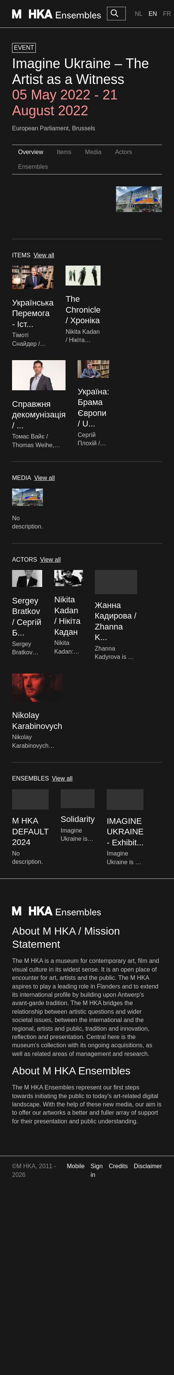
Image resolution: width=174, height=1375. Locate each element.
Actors (123, 152)
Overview (30, 152)
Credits (118, 1166)
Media (93, 152)
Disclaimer (148, 1166)
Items (64, 152)
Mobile (75, 1166)
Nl (138, 14)
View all (44, 255)
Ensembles (33, 166)
